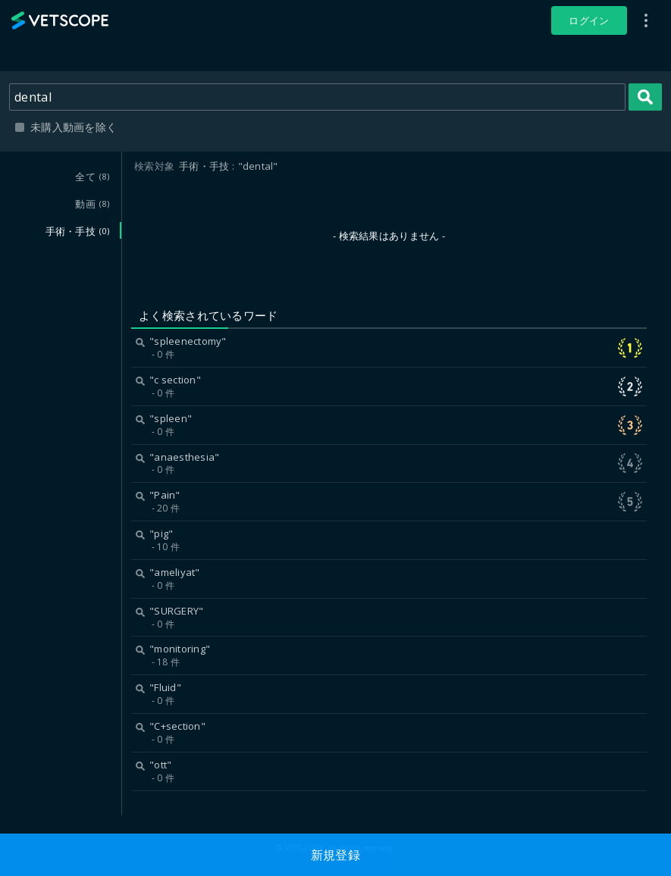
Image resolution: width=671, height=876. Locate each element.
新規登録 (335, 854)
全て (92, 176)
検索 (645, 97)
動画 (92, 204)
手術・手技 (77, 231)
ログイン (589, 20)
